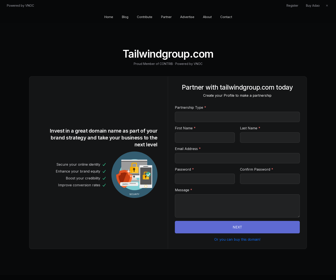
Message (183, 190)
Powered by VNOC (20, 5)
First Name (185, 128)
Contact (226, 17)
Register (292, 5)
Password (184, 169)
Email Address (188, 149)
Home (108, 17)
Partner (166, 17)
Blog (125, 17)
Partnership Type (190, 107)
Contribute (144, 17)
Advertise (187, 17)
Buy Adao (313, 5)
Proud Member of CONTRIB (153, 64)
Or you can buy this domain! (237, 239)
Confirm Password (256, 169)
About (207, 17)
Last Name (250, 128)
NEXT (237, 227)
